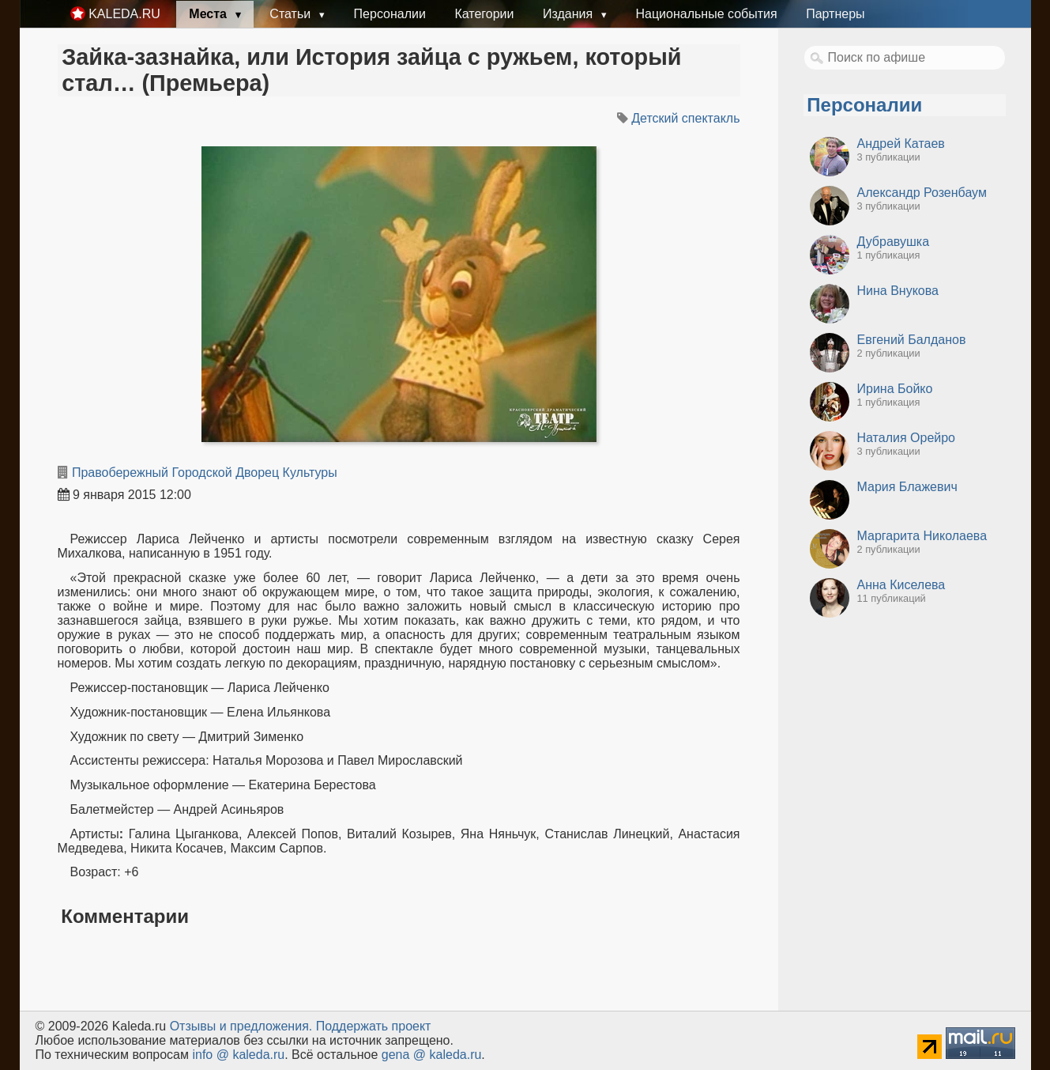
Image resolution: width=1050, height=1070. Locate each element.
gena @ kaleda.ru (432, 1054)
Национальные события (706, 14)
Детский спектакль (685, 118)
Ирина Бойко (895, 388)
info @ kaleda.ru (238, 1054)
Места (209, 14)
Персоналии (390, 14)
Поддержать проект (373, 1026)
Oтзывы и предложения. (241, 1026)
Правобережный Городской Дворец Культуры (204, 472)
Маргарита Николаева (922, 536)
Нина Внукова (898, 290)
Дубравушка (893, 241)
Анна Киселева (901, 585)
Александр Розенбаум (922, 192)
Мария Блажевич (907, 486)
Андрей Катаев (901, 143)
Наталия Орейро (906, 437)
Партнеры (835, 14)
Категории (484, 14)
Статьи (291, 14)
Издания (570, 14)
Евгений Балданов (911, 339)
